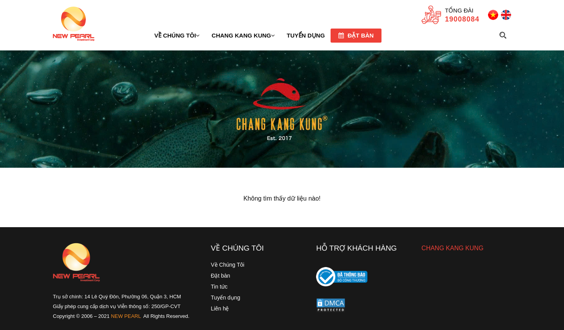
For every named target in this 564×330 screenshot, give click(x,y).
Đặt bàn (356, 35)
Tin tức (219, 286)
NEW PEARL (126, 316)
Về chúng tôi (177, 35)
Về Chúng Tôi (227, 265)
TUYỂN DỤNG (306, 35)
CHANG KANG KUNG (452, 248)
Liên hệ (220, 308)
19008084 (462, 19)
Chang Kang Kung (243, 35)
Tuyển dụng (225, 297)
